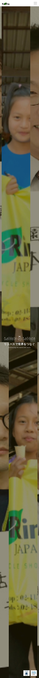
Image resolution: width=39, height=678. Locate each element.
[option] (16, 174)
